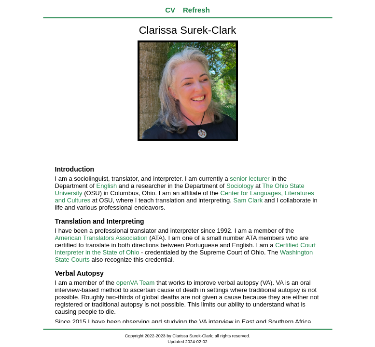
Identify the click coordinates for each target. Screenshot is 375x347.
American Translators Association (101, 237)
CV (170, 10)
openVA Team (135, 282)
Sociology (239, 185)
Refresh (196, 10)
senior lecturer (249, 178)
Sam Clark (248, 200)
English (107, 185)
